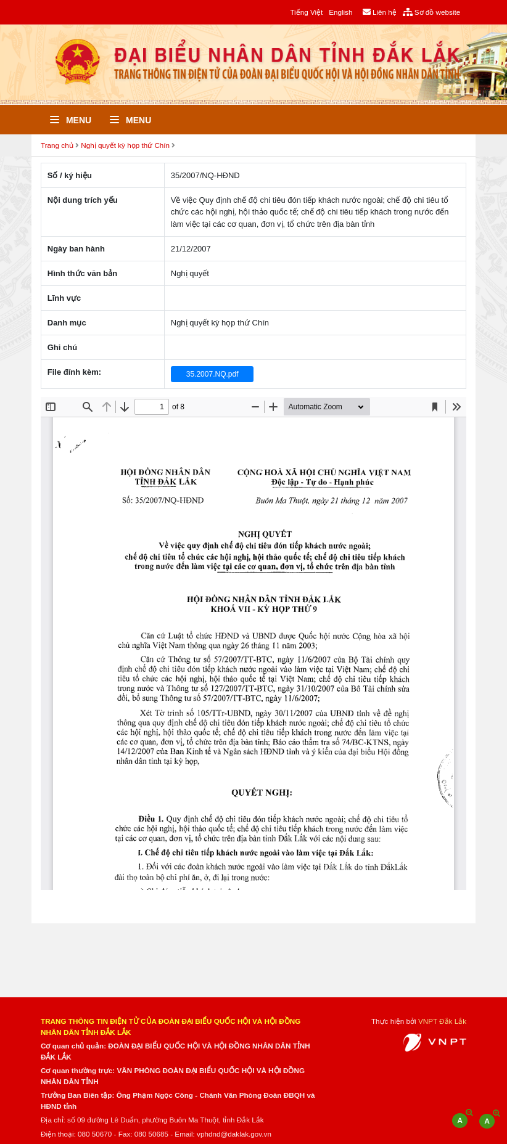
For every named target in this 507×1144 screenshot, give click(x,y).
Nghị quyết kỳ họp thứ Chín (125, 145)
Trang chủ (57, 145)
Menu (70, 120)
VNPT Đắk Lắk (442, 1021)
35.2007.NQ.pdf (212, 374)
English (340, 12)
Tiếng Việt (306, 12)
